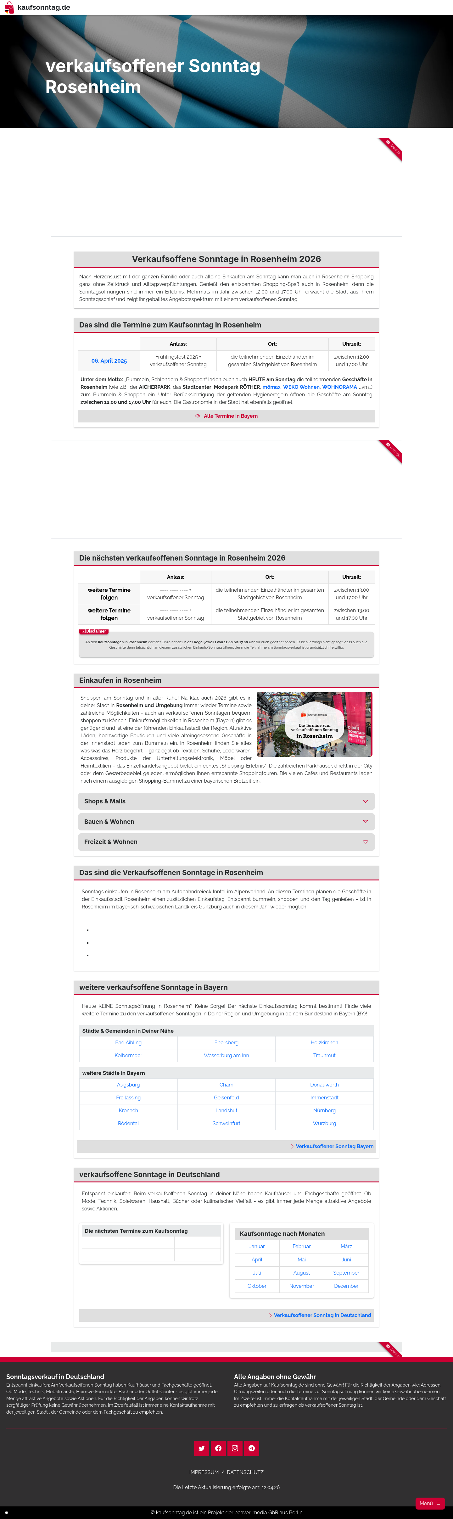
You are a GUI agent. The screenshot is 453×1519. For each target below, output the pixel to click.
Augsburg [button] (128, 1085)
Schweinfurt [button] (226, 1123)
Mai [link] (302, 1260)
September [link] (346, 1273)
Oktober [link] (257, 1286)
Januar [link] (257, 1246)
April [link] (257, 1260)
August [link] (302, 1273)
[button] (430, 1504)
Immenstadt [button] (324, 1098)
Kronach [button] (128, 1111)
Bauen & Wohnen (109, 821)
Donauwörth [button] (324, 1085)
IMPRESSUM (204, 1472)
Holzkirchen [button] (324, 1043)
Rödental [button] (128, 1123)
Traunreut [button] (324, 1055)
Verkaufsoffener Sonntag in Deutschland (319, 1315)
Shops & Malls (105, 801)
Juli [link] (257, 1273)
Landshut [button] (226, 1111)
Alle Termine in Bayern (226, 416)
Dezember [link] (346, 1286)
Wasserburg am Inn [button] (226, 1055)
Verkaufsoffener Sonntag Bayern (332, 1146)
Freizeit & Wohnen (110, 842)
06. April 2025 (109, 360)
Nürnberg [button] (324, 1111)
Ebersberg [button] (227, 1043)
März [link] (346, 1246)
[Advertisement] (226, 187)
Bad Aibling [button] (128, 1043)
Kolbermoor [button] (128, 1055)
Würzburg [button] (324, 1123)
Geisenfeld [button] (226, 1098)
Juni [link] (346, 1260)
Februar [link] (302, 1246)
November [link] (301, 1286)
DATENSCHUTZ (245, 1472)
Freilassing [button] (128, 1098)
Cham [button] (226, 1085)
